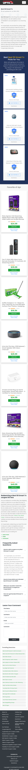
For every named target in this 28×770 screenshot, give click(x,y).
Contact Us (18, 714)
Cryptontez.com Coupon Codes (10, 731)
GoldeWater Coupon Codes (9, 736)
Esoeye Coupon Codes (8, 734)
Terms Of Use (5, 723)
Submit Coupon (14, 761)
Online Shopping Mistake (19, 724)
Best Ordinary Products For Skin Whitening (13, 682)
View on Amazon (14, 229)
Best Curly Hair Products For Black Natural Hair (14, 653)
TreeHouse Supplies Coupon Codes (11, 744)
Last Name (7, 614)
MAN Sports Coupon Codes (9, 738)
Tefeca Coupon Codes (8, 742)
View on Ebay (14, 230)
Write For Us (5, 714)
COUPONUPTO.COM (16, 767)
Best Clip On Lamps (7, 679)
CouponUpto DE (6, 729)
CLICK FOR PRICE (14, 103)
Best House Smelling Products (10, 691)
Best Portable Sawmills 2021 (9, 676)
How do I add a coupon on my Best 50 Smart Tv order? (13, 550)
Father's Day (17, 515)
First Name (7, 608)
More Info (14, 226)
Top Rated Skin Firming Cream (10, 688)
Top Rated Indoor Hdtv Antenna (10, 671)
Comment (5, 538)
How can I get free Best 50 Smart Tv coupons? (13, 594)
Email (5, 620)
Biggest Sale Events (20, 721)
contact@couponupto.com (14, 756)
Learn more (6, 534)
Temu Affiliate (18, 729)
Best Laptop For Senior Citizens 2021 (11, 662)
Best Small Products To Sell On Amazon (12, 651)
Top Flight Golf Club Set (8, 668)
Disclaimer (18, 719)
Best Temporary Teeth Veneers (10, 659)
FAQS (4, 536)
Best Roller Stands (7, 656)
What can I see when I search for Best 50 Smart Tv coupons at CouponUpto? (12, 587)
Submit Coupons (19, 717)
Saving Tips (5, 717)
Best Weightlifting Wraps (8, 702)
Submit (14, 639)
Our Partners (5, 727)
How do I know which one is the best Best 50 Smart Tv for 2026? (13, 580)
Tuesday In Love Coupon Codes (10, 747)
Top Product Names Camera (9, 699)
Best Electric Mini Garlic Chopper (10, 674)
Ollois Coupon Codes (7, 740)
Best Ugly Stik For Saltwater (9, 694)
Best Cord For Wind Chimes (9, 665)
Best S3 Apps (6, 705)
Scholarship (5, 721)
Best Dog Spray (6, 696)
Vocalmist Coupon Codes (9, 749)
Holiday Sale (18, 712)
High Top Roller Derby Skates (9, 685)
